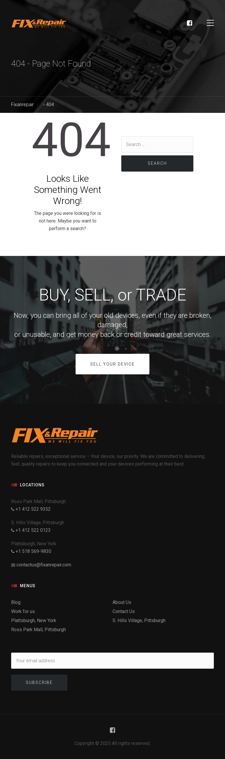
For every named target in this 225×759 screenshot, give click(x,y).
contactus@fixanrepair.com (43, 565)
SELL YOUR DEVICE (112, 364)
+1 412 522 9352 (31, 509)
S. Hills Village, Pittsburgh (139, 620)
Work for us (23, 611)
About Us (121, 602)
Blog (16, 602)
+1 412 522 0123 (31, 530)
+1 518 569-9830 (31, 551)
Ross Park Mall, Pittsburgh (38, 629)
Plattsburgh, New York (33, 620)
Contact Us (123, 611)
